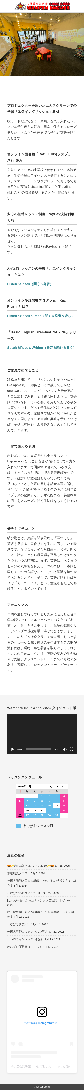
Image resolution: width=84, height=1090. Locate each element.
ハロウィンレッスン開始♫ (25, 939)
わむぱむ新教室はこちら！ (24, 946)
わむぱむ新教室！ (18, 924)
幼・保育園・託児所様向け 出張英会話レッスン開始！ (40, 914)
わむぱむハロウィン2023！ (25, 893)
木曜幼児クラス (18, 873)
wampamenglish (43, 1087)
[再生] (13, 749)
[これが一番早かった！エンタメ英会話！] (34, 900)
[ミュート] (65, 749)
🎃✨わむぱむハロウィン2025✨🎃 (30, 865)
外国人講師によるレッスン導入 (27, 931)
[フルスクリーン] (71, 749)
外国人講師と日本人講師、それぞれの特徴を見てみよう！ (42, 883)
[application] (42, 734)
